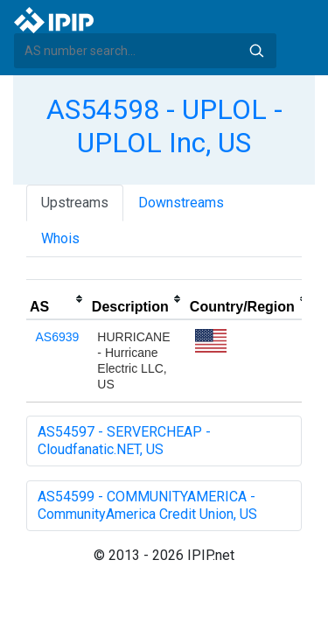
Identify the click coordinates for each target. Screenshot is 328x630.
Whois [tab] (60, 238)
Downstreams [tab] (181, 202)
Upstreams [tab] (74, 202)
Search (256, 50)
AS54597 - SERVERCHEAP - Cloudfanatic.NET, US (124, 441)
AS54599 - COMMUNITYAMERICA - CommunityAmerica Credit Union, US (147, 505)
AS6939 (58, 337)
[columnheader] (57, 299)
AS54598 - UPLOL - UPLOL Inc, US (164, 126)
